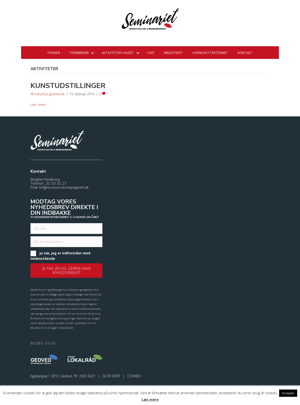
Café (150, 53)
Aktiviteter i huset (117, 53)
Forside (54, 53)
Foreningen (79, 53)
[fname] (66, 228)
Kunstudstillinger (67, 86)
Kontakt (245, 53)
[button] (66, 270)
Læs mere (38, 104)
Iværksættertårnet (210, 53)
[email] (66, 241)
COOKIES (134, 376)
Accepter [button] (288, 393)
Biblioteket (173, 53)
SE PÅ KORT (111, 376)
